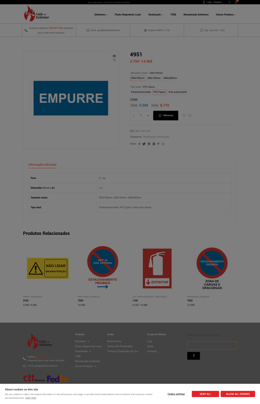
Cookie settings (176, 394)
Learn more (30, 398)
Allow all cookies (238, 394)
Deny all (205, 394)
